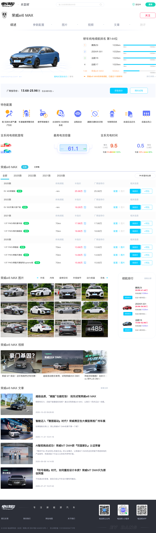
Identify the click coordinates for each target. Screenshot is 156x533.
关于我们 (71, 518)
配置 (116, 191)
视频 (91, 25)
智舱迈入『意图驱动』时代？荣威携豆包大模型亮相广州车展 (70, 421)
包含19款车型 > (140, 298)
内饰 (52, 277)
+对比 (147, 191)
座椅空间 (63, 277)
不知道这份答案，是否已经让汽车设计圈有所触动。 (56, 479)
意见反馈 (4, 518)
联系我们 (27, 518)
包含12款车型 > (140, 330)
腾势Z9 (138, 287)
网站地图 (49, 518)
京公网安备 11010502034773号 (62, 528)
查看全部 (104, 388)
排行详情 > (151, 76)
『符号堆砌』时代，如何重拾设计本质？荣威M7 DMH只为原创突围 (71, 471)
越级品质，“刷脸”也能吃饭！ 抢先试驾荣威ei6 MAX (66, 396)
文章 (117, 25)
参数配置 (38, 25)
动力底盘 (91, 277)
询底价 (135, 191)
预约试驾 (139, 90)
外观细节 (77, 277)
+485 (94, 328)
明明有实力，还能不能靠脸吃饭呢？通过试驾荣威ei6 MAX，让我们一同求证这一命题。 (71, 402)
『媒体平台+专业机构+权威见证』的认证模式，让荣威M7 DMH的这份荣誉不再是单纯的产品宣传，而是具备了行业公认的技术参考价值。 (71, 452)
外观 (42, 277)
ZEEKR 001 (140, 303)
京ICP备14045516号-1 (39, 528)
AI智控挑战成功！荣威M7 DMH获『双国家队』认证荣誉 (68, 445)
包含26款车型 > (140, 314)
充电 (102, 277)
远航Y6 (138, 320)
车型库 (25, 4)
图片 (64, 25)
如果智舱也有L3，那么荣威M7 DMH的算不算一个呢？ (57, 426)
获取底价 (119, 90)
